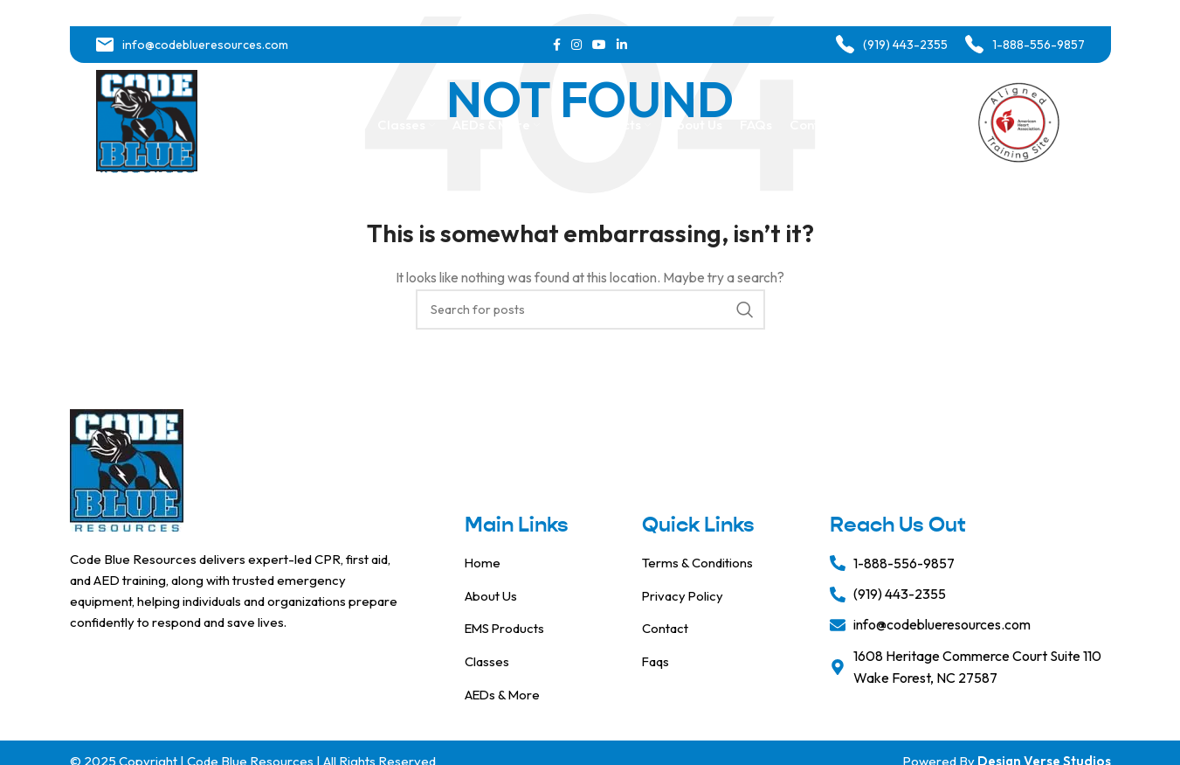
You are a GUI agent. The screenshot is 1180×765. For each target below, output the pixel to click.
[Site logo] (146, 125)
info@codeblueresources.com (205, 44)
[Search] (590, 309)
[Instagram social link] (576, 45)
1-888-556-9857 (1038, 44)
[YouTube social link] (599, 45)
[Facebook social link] (557, 45)
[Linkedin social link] (621, 45)
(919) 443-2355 (905, 44)
